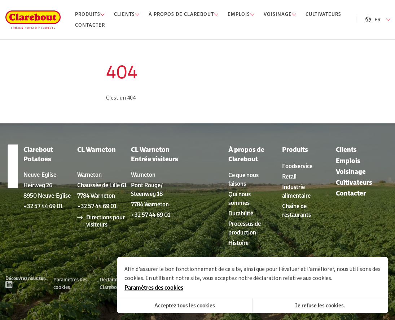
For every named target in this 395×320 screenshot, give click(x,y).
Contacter (351, 193)
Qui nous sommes (239, 198)
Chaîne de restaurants (296, 210)
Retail (289, 176)
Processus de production (244, 228)
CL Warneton (96, 149)
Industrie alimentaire (296, 191)
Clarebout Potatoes (38, 154)
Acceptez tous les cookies (184, 305)
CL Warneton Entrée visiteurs (154, 154)
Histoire (238, 243)
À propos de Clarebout (246, 154)
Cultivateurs (354, 182)
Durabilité (240, 213)
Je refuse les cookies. (320, 305)
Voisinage (351, 171)
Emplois (348, 160)
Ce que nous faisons (243, 179)
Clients (346, 149)
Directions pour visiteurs (105, 221)
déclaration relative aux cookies (292, 277)
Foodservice (297, 166)
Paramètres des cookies (70, 283)
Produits (295, 149)
